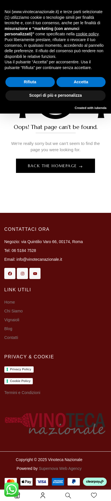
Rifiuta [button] (30, 82)
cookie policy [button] (87, 34)
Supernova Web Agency (60, 468)
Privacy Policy (20, 369)
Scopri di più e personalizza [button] (55, 95)
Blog (8, 328)
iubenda (100, 108)
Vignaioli (11, 320)
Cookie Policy (20, 381)
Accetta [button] (81, 82)
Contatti (11, 337)
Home (9, 302)
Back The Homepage (53, 165)
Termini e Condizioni (22, 392)
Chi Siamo (14, 311)
